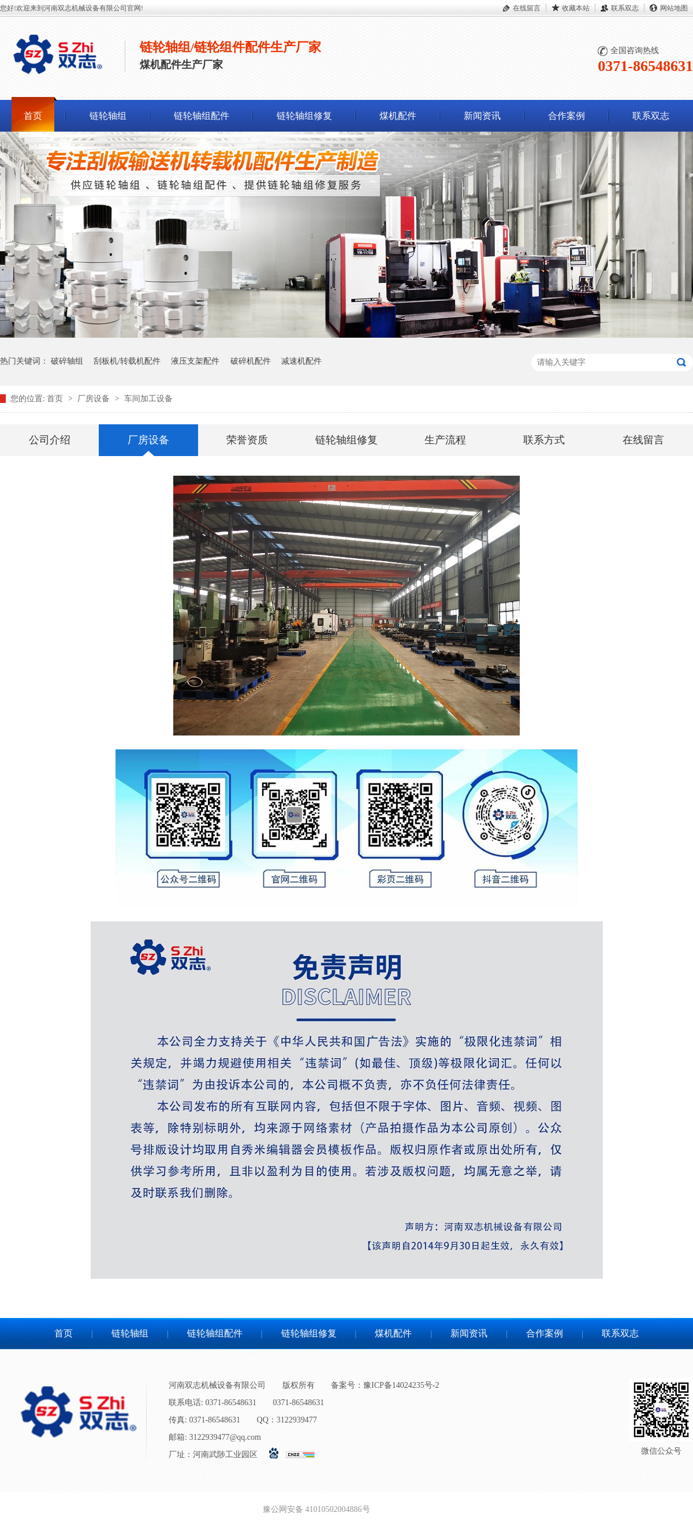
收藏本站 (576, 8)
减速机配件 (301, 361)
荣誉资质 (247, 440)
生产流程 (445, 440)
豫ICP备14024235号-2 (401, 1385)
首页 (33, 116)
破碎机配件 (250, 361)
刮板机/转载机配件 (127, 361)
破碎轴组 (67, 361)
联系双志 (625, 8)
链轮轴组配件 (201, 116)
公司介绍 (49, 440)
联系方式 (544, 440)
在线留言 (527, 8)
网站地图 (674, 8)
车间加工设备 (148, 398)
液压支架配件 (195, 361)
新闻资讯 (482, 116)
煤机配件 (397, 116)
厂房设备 (94, 398)
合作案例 (566, 116)
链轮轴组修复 (304, 116)
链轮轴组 (108, 116)
